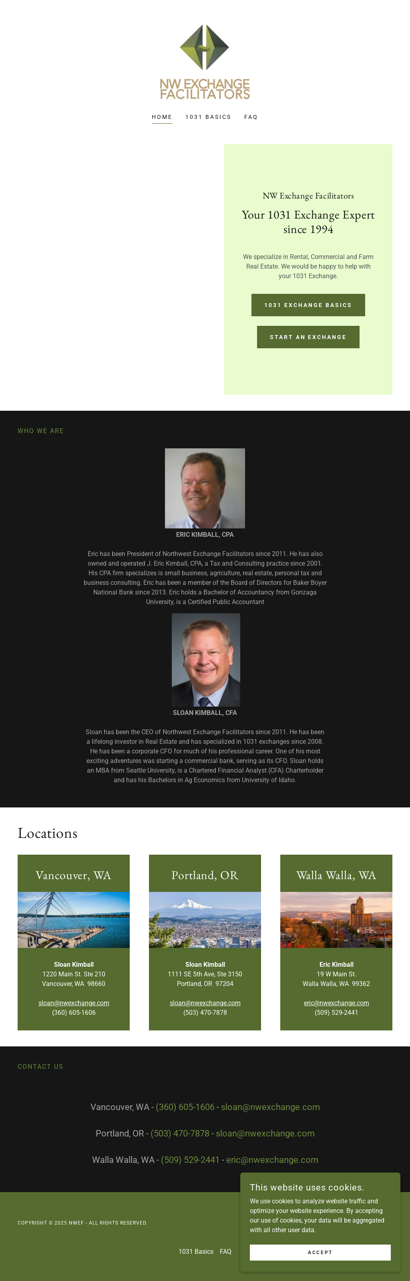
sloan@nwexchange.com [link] (270, 1107)
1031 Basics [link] (208, 117)
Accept (320, 1252)
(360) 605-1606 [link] (185, 1107)
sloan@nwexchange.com (73, 1003)
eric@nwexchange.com (336, 1003)
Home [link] (162, 117)
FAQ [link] (251, 117)
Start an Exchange (308, 337)
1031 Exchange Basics (308, 305)
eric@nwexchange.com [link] (272, 1160)
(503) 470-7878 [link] (180, 1133)
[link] (205, 62)
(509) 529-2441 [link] (190, 1160)
